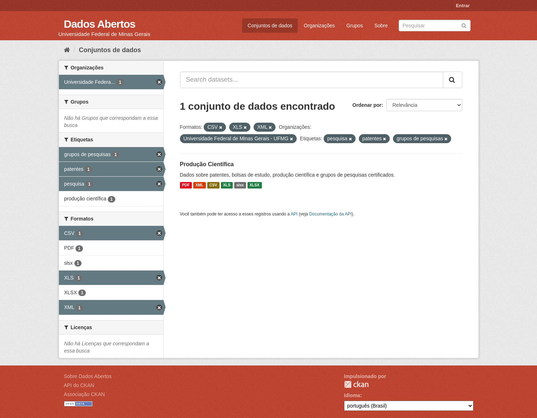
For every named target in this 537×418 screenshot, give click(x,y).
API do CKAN (79, 385)
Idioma (352, 395)
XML (199, 185)
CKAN (356, 384)
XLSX (254, 185)
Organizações (319, 25)
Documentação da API (330, 214)
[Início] (67, 50)
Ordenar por (366, 105)
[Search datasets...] (311, 80)
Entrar (462, 5)
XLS (226, 185)
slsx (240, 185)
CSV (213, 185)
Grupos (354, 25)
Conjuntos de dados (269, 25)
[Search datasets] (435, 25)
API (294, 214)
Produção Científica (207, 164)
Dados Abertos (99, 24)
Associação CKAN (84, 394)
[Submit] (464, 25)
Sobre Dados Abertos (88, 376)
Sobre (381, 25)
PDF (186, 185)
